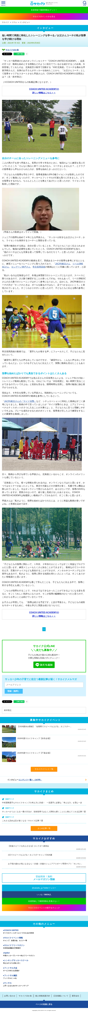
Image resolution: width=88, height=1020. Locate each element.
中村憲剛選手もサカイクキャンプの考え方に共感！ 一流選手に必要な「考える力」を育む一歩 (42, 803)
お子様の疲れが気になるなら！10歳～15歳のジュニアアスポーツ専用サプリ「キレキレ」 (45, 864)
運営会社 (75, 996)
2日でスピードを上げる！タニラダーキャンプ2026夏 (30, 855)
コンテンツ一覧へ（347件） (30, 780)
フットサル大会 (44, 969)
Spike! (44, 954)
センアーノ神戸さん (20, 267)
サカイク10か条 (12, 50)
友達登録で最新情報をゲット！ (44, 10)
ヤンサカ (44, 984)
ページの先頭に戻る (44, 1004)
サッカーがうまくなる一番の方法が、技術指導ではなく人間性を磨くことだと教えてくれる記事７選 (44, 812)
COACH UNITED (44, 931)
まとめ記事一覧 (44, 828)
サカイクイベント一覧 (44, 769)
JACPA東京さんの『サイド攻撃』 (20, 401)
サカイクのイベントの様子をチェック (44, 908)
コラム (14, 22)
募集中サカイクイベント (45, 720)
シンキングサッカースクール (44, 962)
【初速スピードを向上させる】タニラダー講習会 (28, 846)
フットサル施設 (44, 977)
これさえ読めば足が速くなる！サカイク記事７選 (22, 821)
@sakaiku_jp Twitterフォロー (44, 888)
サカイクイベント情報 (44, 939)
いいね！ (44, 894)
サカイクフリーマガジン (44, 947)
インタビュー (25, 22)
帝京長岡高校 (39, 267)
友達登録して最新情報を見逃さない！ (44, 901)
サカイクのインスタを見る (44, 16)
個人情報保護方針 (42, 996)
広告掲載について (60, 996)
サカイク (5, 22)
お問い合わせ (9, 996)
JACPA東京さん (62, 264)
